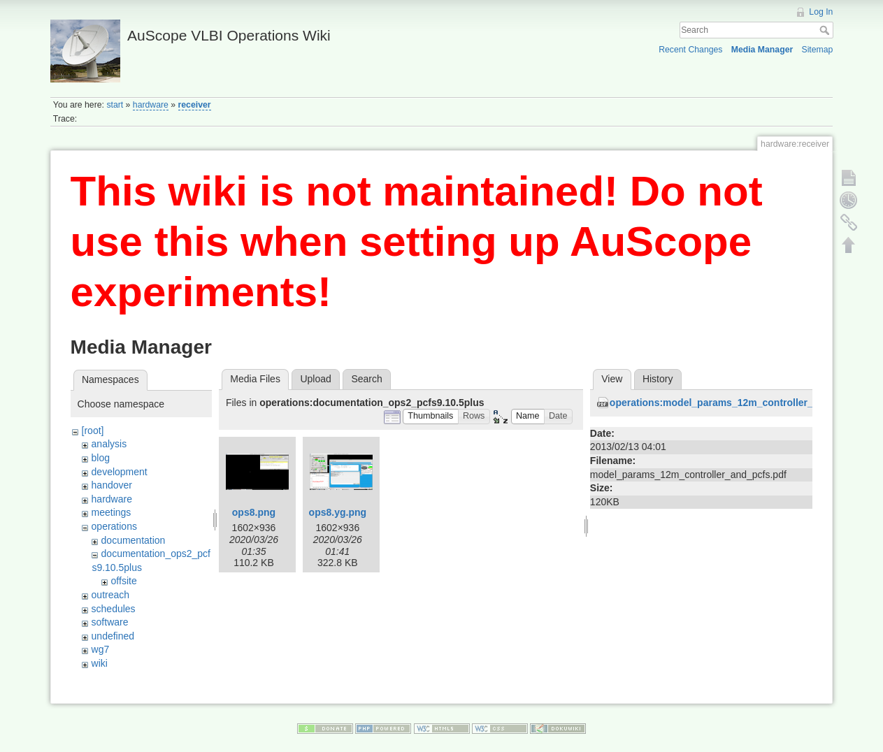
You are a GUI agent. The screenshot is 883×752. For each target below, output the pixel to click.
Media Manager (762, 50)
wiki (100, 663)
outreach (110, 594)
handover (112, 485)
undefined (113, 636)
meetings (111, 512)
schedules (114, 608)
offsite (124, 580)
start (114, 105)
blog (101, 457)
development (120, 471)
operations (114, 526)
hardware (150, 105)
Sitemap (817, 50)
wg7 (101, 649)
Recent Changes (690, 50)
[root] (93, 430)
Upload (315, 378)
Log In (821, 12)
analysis (109, 443)
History (657, 378)
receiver (194, 105)
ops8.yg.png (337, 512)
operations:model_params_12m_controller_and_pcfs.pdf (742, 402)
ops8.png (253, 512)
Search (826, 30)
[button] (431, 417)
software (110, 622)
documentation (133, 540)
